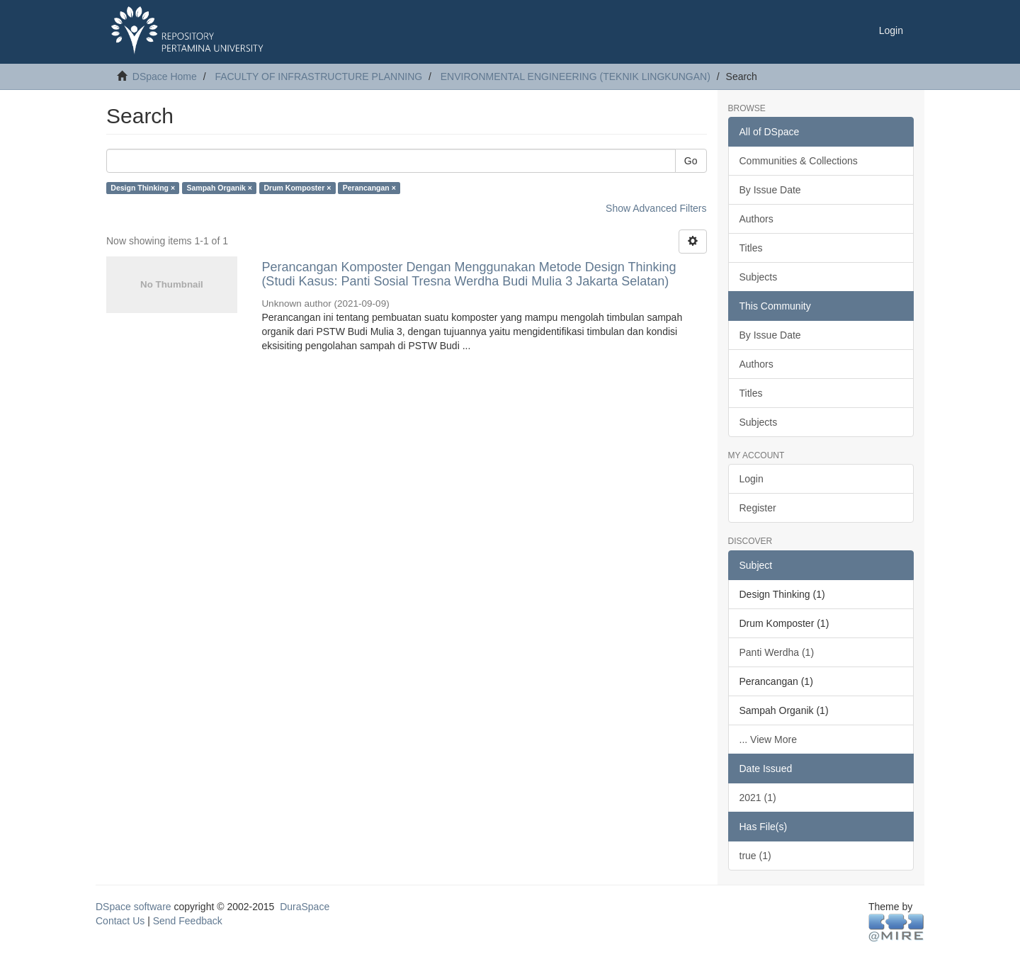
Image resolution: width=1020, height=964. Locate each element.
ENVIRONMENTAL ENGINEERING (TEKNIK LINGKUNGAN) (575, 76)
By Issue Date (770, 189)
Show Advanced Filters (656, 208)
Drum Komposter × (297, 187)
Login (752, 478)
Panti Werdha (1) (777, 652)
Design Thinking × (142, 187)
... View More (768, 739)
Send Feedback (187, 920)
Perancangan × (369, 187)
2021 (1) (758, 797)
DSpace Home (164, 76)
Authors (757, 219)
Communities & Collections (799, 160)
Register (758, 508)
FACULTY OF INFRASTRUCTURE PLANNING (318, 76)
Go (691, 160)
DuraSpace (304, 906)
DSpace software (133, 906)
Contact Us (120, 920)
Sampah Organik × (220, 187)
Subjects (759, 277)
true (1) (755, 855)
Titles (751, 248)
